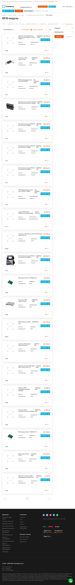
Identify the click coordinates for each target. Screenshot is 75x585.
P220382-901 (39, 103)
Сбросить (69, 37)
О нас (21, 520)
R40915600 (35, 322)
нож (4, 24)
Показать (59, 37)
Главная (4, 15)
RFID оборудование (7, 535)
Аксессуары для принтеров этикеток (38, 15)
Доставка (17, 1)
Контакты (35, 1)
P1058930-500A (35, 59)
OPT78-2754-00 (37, 213)
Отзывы (40, 1)
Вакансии (11, 1)
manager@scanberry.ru (26, 7)
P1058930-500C (35, 301)
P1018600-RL (33, 432)
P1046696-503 (37, 389)
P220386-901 (38, 147)
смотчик (22, 24)
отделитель (10, 24)
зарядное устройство (33, 24)
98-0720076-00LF (37, 192)
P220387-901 (38, 125)
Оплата (22, 1)
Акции (21, 522)
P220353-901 (38, 257)
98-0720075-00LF (36, 82)
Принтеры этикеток (7, 524)
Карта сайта (23, 542)
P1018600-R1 (33, 278)
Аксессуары (23, 15)
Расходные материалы (8, 541)
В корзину (45, 40)
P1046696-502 (37, 411)
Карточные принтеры (8, 526)
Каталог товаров (13, 15)
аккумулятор (45, 24)
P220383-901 (38, 169)
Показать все (69, 24)
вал (17, 24)
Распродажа (19, 10)
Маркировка (52, 1)
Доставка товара (24, 537)
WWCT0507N (37, 234)
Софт (26, 1)
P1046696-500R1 (39, 37)
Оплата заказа (23, 539)
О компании (5, 1)
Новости (30, 1)
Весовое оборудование (8, 528)
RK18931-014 (37, 345)
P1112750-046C (38, 367)
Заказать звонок (43, 6)
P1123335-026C (34, 455)
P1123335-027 (38, 477)
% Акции (45, 1)
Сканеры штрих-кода (7, 521)
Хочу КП (52, 6)
